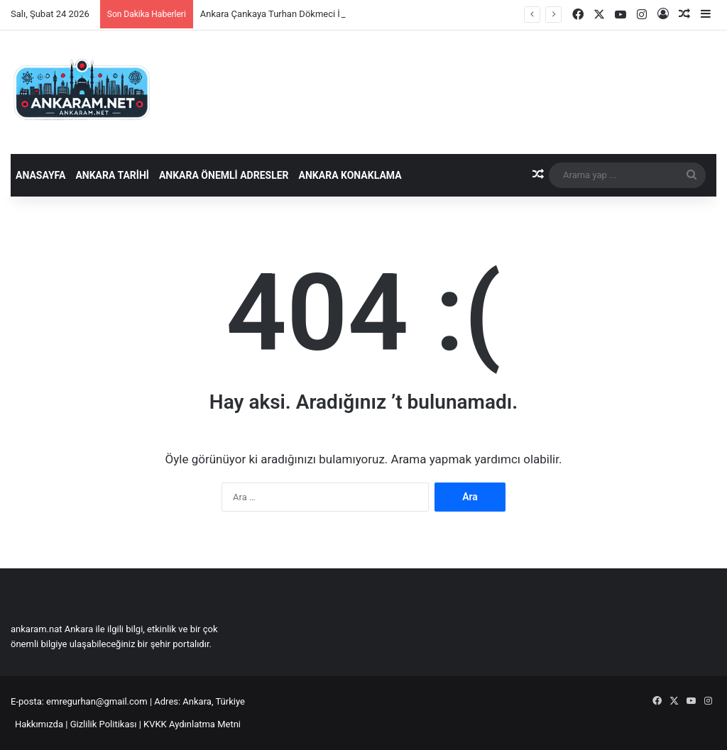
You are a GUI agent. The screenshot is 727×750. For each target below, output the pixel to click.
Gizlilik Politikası (103, 724)
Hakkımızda (39, 724)
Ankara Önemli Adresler (224, 175)
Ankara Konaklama (350, 175)
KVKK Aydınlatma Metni (192, 724)
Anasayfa (40, 175)
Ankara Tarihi (111, 175)
